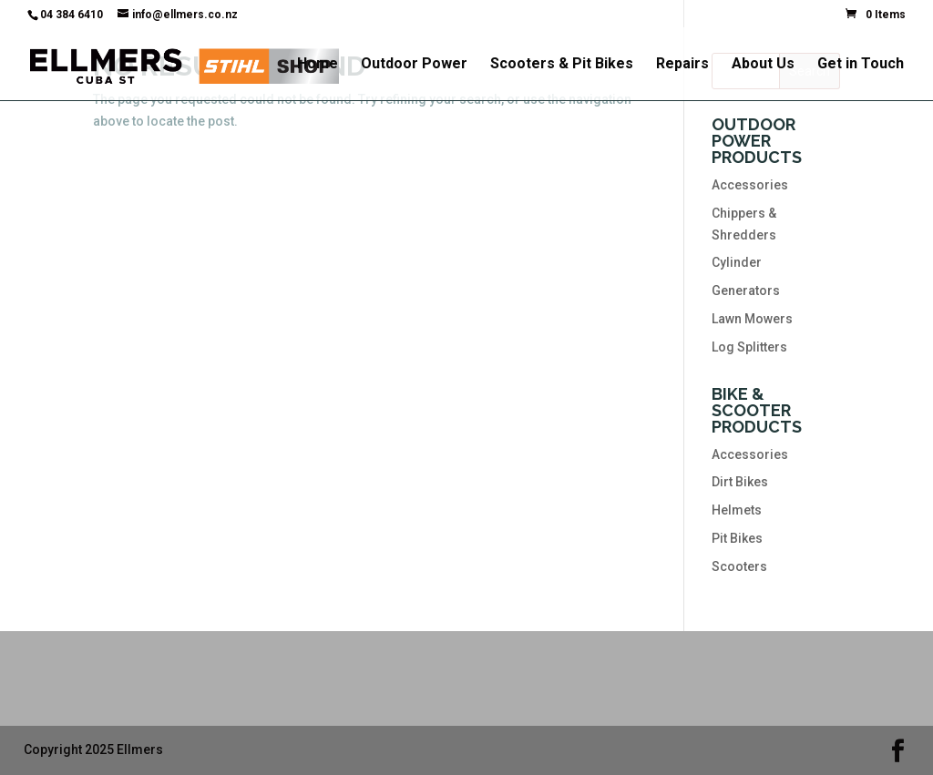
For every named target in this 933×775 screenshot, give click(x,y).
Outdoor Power (414, 64)
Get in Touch (860, 64)
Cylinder (737, 262)
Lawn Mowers (752, 318)
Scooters (739, 566)
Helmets (737, 510)
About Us (763, 64)
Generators (746, 290)
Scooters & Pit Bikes (561, 64)
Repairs (682, 64)
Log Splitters (749, 347)
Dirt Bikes (740, 481)
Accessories (750, 185)
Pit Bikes (737, 538)
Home (317, 64)
